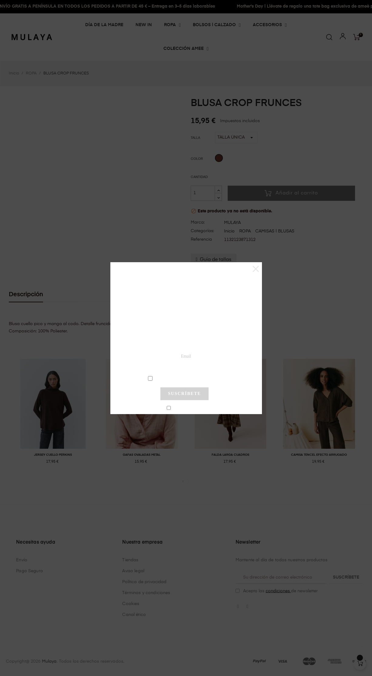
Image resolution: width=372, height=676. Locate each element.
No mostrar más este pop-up (187, 408)
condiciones (185, 378)
